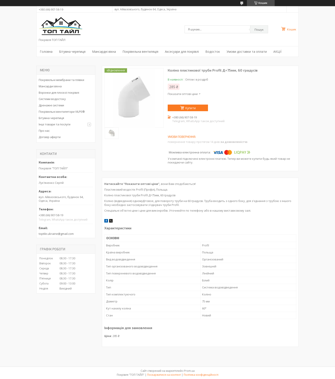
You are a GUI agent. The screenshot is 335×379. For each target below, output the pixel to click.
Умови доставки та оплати (247, 51)
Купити (190, 108)
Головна (46, 51)
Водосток (212, 51)
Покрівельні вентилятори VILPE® (62, 112)
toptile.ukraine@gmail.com (56, 234)
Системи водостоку (52, 99)
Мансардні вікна (104, 51)
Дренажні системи (51, 105)
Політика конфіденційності (201, 375)
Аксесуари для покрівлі (182, 51)
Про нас (44, 131)
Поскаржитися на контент (164, 375)
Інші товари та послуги (54, 124)
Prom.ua (189, 371)
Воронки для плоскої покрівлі (59, 93)
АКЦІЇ (277, 51)
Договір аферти (50, 137)
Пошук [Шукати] (259, 30)
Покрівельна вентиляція (140, 51)
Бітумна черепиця (72, 51)
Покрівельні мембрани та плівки (61, 80)
